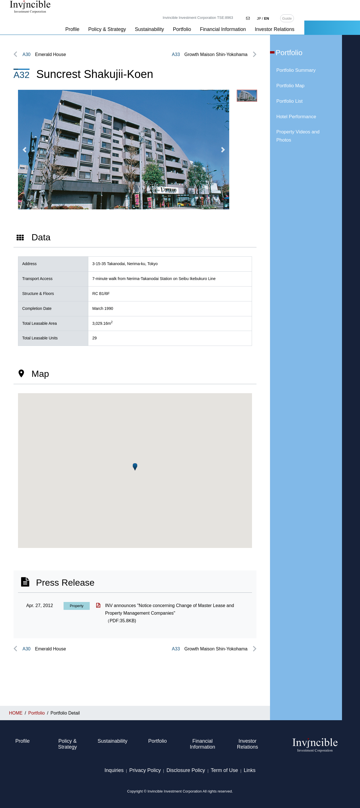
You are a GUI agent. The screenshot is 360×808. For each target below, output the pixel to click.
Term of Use (224, 770)
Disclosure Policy (185, 770)
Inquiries (113, 770)
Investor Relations (330, 16)
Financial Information (279, 16)
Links (250, 770)
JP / (319, 5)
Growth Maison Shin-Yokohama (210, 54)
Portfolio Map (290, 85)
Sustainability (205, 16)
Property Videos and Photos (298, 136)
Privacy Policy (145, 770)
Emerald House (44, 54)
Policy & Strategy (163, 16)
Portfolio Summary (296, 70)
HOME (20, 27)
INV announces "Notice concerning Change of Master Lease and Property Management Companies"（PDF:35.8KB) (169, 613)
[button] (24, 149)
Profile (128, 16)
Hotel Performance (296, 116)
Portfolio (238, 16)
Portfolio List (289, 101)
